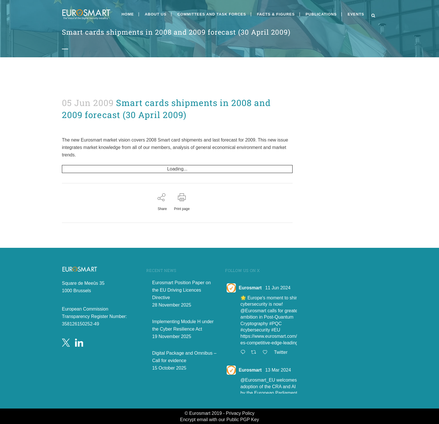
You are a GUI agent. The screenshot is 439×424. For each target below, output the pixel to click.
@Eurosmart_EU (257, 380)
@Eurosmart (253, 310)
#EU (275, 329)
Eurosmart (250, 287)
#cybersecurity (255, 329)
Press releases (66, 125)
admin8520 (68, 125)
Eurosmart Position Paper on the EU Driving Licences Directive (181, 290)
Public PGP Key (242, 419)
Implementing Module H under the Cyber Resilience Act (182, 325)
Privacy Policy (240, 413)
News (64, 125)
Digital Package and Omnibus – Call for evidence (184, 357)
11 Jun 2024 (277, 287)
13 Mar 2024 (278, 370)
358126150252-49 (80, 323)
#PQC (275, 323)
